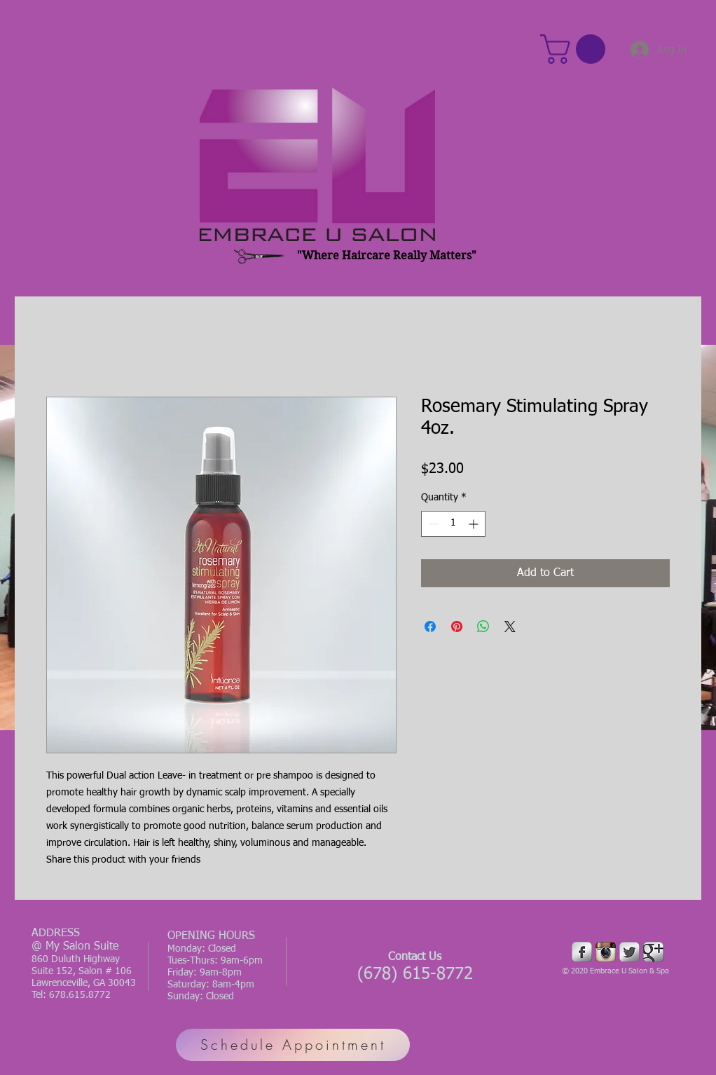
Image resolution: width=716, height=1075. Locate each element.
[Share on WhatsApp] (483, 626)
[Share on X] (510, 626)
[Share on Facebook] (430, 626)
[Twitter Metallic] (629, 952)
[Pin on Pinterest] (456, 626)
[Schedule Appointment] (293, 1045)
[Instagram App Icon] (605, 952)
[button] (576, 49)
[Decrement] (432, 524)
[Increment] (474, 524)
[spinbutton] (453, 524)
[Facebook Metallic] (582, 952)
